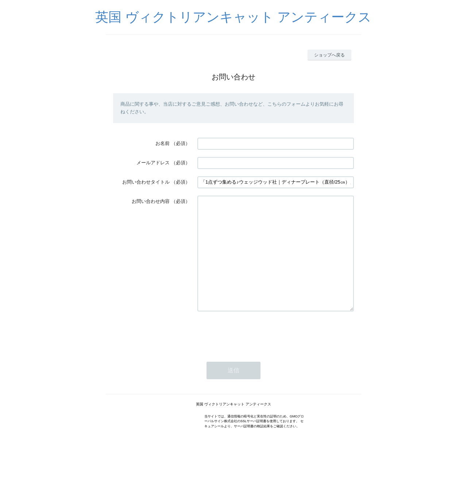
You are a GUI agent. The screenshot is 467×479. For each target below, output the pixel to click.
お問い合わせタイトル (146, 182)
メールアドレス (153, 162)
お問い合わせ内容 (151, 201)
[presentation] (252, 355)
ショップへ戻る (329, 55)
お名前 (162, 143)
